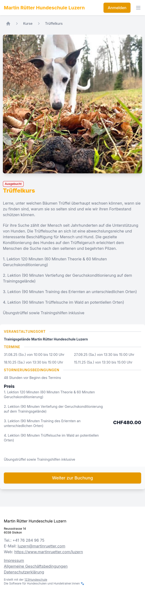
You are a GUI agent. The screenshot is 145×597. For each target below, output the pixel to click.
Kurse (28, 23)
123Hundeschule (35, 579)
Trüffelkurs (54, 23)
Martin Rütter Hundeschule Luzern (44, 8)
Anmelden (117, 7)
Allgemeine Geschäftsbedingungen (36, 566)
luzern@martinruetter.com (41, 546)
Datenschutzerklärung (24, 572)
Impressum (14, 560)
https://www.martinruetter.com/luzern (48, 551)
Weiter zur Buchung (72, 477)
